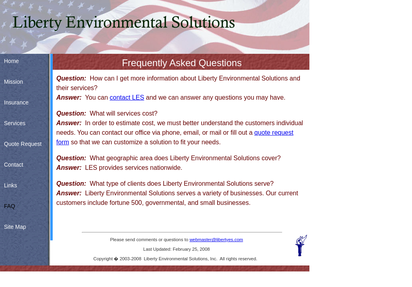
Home (11, 61)
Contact (13, 164)
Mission (13, 82)
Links (10, 185)
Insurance (16, 102)
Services (15, 123)
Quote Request (23, 144)
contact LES (127, 97)
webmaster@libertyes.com (216, 239)
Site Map (15, 227)
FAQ (9, 206)
